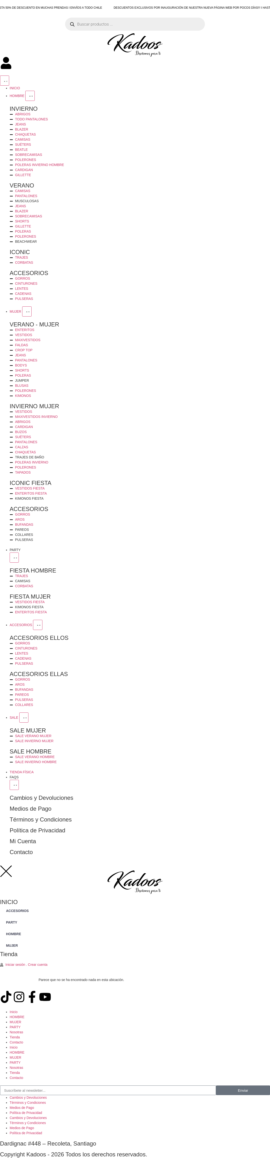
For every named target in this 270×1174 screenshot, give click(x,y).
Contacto (21, 852)
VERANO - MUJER (34, 324)
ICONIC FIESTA (30, 483)
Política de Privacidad (37, 830)
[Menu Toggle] (4, 81)
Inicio (14, 1012)
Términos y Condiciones (41, 819)
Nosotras (16, 1032)
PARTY (15, 1027)
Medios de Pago (30, 808)
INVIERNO (24, 108)
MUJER (15, 1022)
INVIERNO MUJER (34, 406)
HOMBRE (17, 1017)
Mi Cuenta (23, 841)
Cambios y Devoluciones (41, 797)
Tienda (15, 1037)
